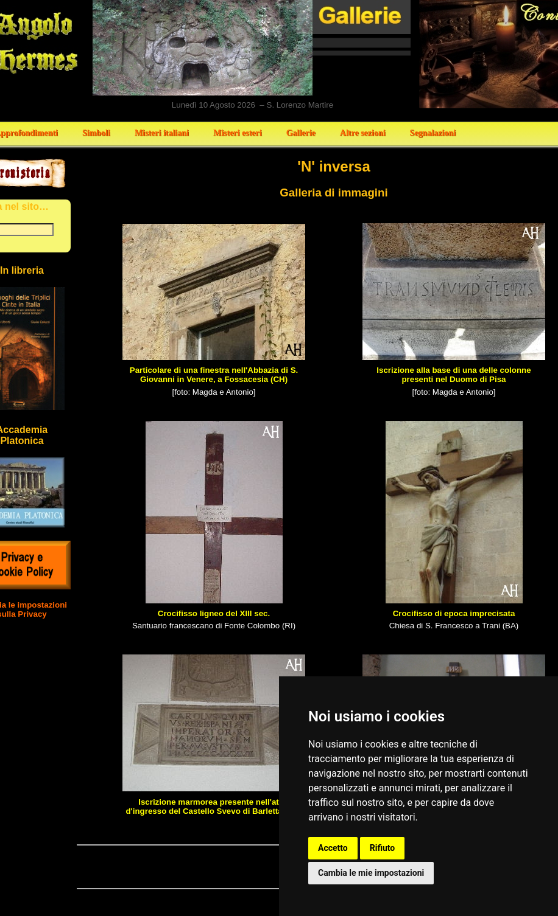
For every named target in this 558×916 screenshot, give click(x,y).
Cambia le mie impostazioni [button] (371, 873)
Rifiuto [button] (382, 848)
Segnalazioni (433, 132)
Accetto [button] (333, 848)
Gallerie (301, 132)
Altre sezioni (363, 132)
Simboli (96, 132)
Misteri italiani (162, 132)
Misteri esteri (237, 132)
